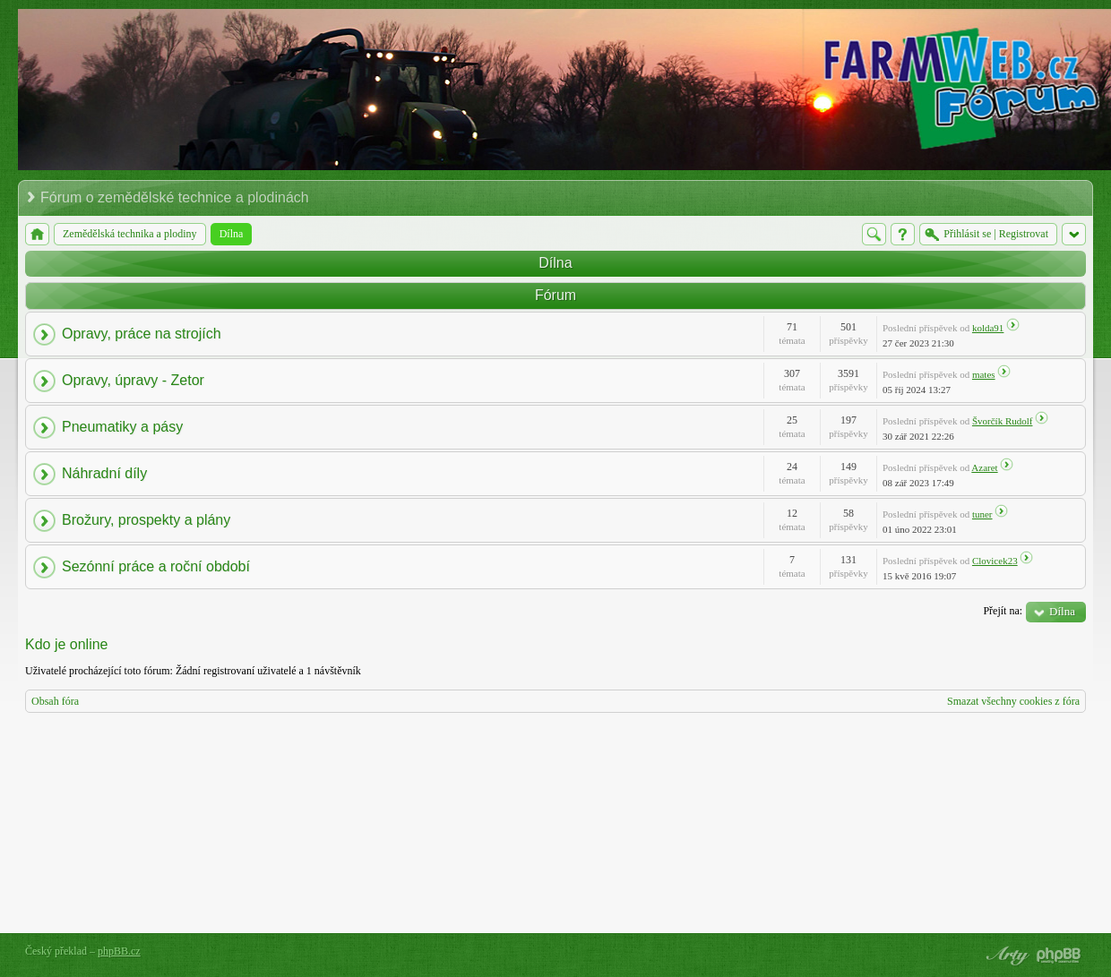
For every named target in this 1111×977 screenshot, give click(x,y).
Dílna (555, 262)
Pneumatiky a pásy (122, 426)
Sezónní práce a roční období (156, 566)
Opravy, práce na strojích (141, 333)
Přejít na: (1002, 610)
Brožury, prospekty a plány (146, 519)
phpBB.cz (119, 951)
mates (983, 374)
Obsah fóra (55, 701)
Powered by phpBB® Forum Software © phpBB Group (1059, 955)
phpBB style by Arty (1005, 955)
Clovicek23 (995, 560)
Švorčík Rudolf (1002, 421)
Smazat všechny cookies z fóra (1013, 701)
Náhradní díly (104, 473)
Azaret (984, 467)
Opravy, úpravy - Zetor (133, 380)
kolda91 (987, 327)
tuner (982, 514)
